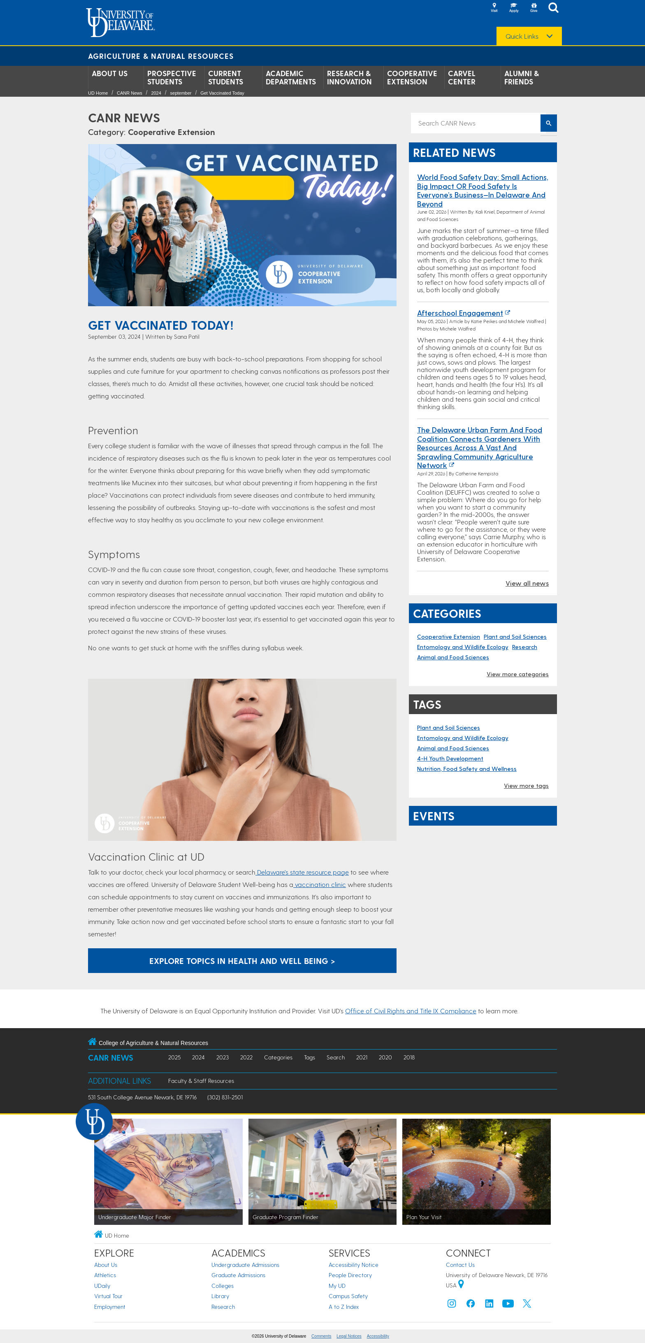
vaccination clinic (319, 884)
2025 (174, 1057)
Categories (278, 1057)
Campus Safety (348, 1295)
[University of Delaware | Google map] (461, 1285)
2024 (156, 93)
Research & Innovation (349, 77)
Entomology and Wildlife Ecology (462, 646)
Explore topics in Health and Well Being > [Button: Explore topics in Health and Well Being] (242, 961)
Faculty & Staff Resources (201, 1080)
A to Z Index (344, 1306)
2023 (222, 1057)
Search (336, 1057)
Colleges (222, 1285)
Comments (321, 1336)
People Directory (350, 1274)
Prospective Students (171, 77)
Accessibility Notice (353, 1264)
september (181, 93)
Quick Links (522, 36)
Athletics (105, 1274)
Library (220, 1295)
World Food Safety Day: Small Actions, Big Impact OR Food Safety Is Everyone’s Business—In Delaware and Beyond (482, 190)
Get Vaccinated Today (222, 93)
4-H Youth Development (450, 758)
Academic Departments (291, 77)
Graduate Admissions (238, 1274)
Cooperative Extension (412, 77)
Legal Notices (349, 1336)
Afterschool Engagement (460, 312)
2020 (385, 1057)
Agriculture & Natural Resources (161, 55)
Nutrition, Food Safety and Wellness (467, 768)
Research (524, 646)
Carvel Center (462, 77)
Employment (109, 1306)
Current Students (225, 77)
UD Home (98, 93)
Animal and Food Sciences (453, 657)
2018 (409, 1057)
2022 (246, 1057)
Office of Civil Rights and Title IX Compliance (410, 1011)
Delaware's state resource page (302, 872)
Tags (309, 1057)
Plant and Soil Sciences (515, 636)
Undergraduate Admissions (245, 1264)
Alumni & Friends (521, 77)
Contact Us (460, 1264)
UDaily (102, 1285)
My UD (337, 1285)
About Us (110, 73)
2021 (361, 1057)
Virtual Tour (108, 1295)
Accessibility (378, 1336)
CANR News (129, 93)
